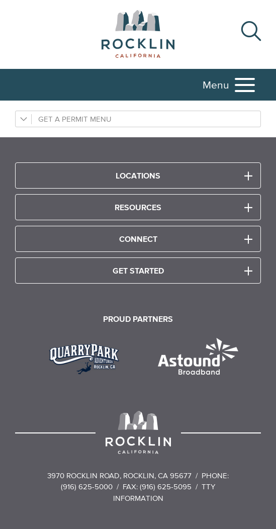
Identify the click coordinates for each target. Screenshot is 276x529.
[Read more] (88, 357)
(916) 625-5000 (87, 486)
